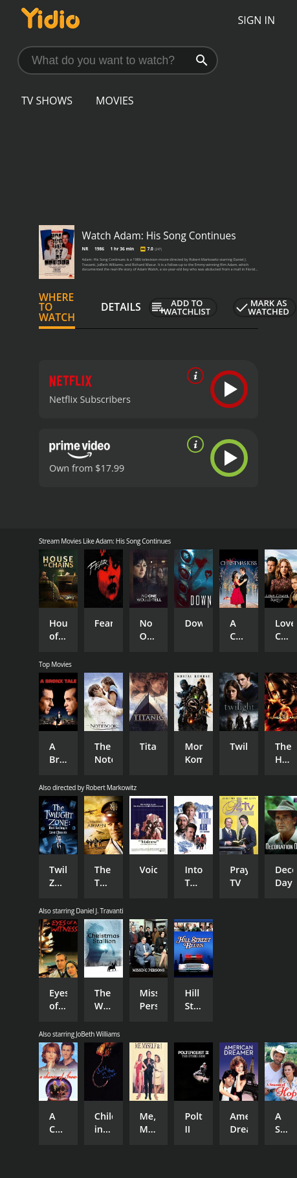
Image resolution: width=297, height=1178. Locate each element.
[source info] (193, 375)
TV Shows (46, 100)
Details (121, 307)
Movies (115, 100)
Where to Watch (57, 307)
